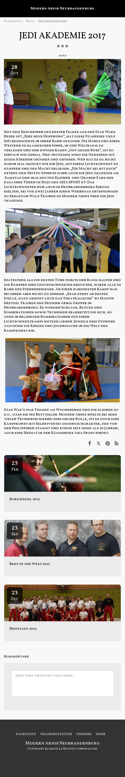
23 (15, 465)
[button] (5, 8)
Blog (30, 21)
